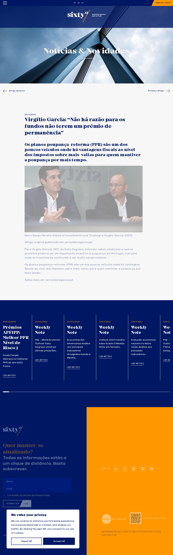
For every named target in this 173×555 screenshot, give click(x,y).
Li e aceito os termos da (28, 495)
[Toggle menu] (5, 2)
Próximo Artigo (156, 90)
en (78, 3)
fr (82, 3)
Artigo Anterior (17, 90)
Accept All (59, 541)
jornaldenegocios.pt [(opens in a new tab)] (79, 242)
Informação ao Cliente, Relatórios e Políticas (131, 531)
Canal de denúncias (148, 518)
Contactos (109, 535)
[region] (43, 529)
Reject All (26, 541)
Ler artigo (9, 375)
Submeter (12, 503)
